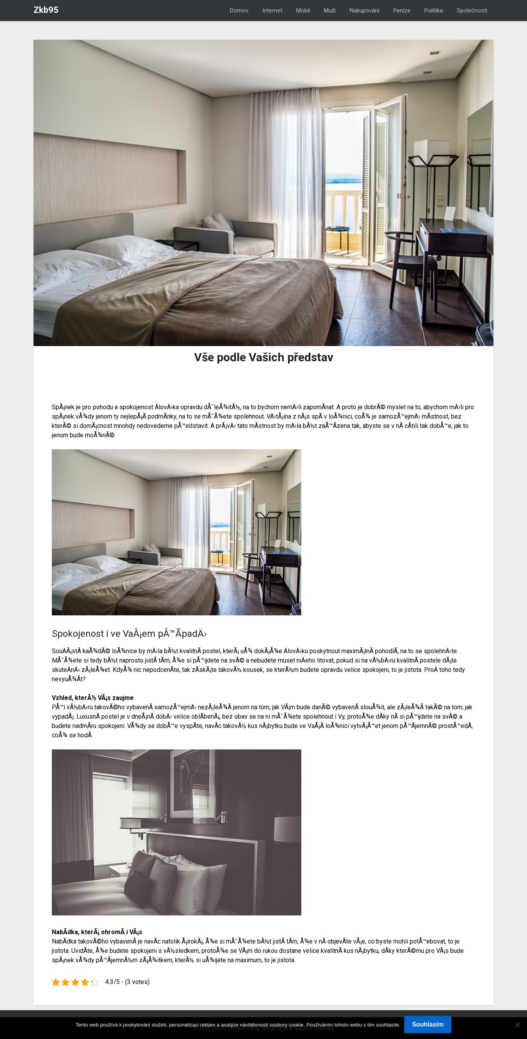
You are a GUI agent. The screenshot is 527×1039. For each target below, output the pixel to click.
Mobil (303, 10)
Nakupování (364, 10)
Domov (239, 10)
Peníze (401, 10)
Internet (272, 10)
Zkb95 (46, 10)
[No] (517, 1024)
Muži (330, 10)
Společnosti (472, 10)
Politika (433, 10)
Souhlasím (428, 1024)
